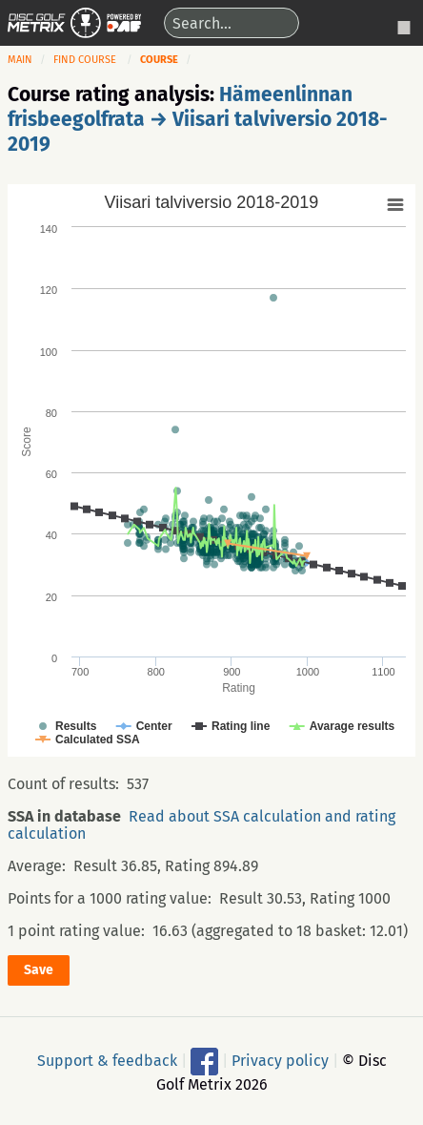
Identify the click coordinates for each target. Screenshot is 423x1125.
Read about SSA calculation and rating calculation (201, 825)
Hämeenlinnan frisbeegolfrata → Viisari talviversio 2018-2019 (198, 119)
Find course (84, 59)
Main (20, 59)
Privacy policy (280, 1060)
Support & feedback (107, 1060)
